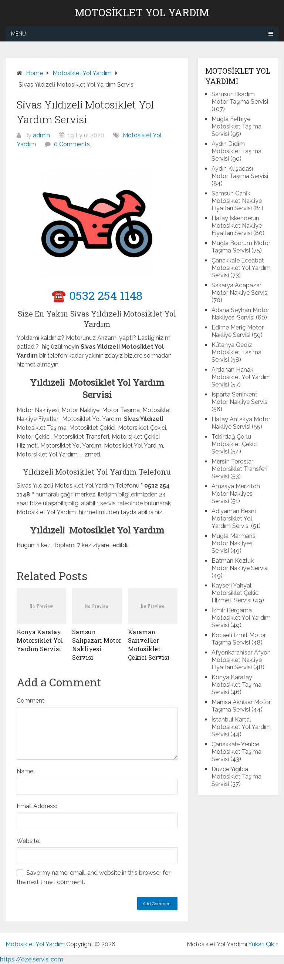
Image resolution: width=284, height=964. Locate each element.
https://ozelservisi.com (31, 959)
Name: (25, 771)
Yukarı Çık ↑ (263, 944)
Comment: (31, 700)
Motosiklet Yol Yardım (142, 12)
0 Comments (72, 144)
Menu (18, 34)
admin (41, 135)
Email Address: (37, 806)
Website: (28, 840)
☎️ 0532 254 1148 (96, 295)
